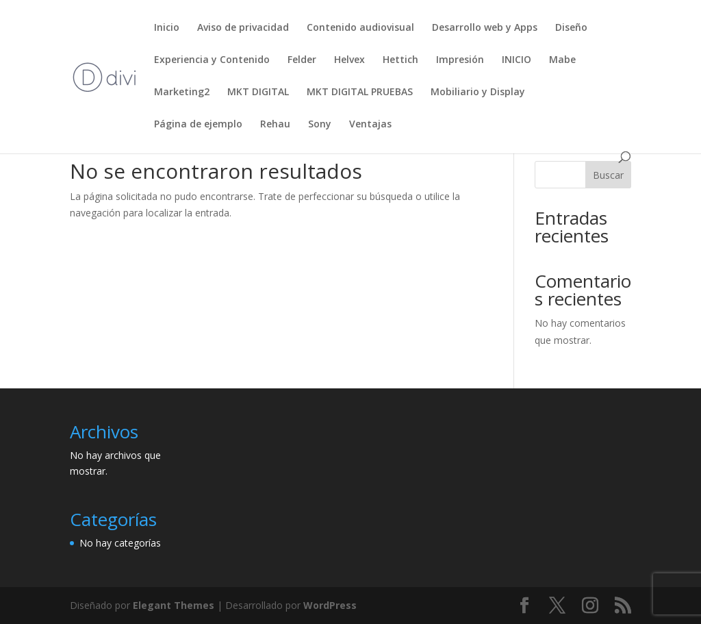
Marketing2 (181, 92)
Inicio (166, 28)
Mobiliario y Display (478, 92)
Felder (302, 60)
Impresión (460, 60)
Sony (319, 124)
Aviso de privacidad (243, 28)
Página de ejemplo (198, 124)
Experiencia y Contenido (212, 60)
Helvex (349, 60)
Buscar (608, 175)
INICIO (516, 60)
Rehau (275, 124)
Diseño (571, 28)
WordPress (330, 605)
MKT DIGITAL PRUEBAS (360, 92)
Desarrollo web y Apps (484, 28)
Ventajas (370, 124)
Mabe (562, 60)
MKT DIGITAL (258, 92)
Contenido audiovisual (360, 28)
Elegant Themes (173, 605)
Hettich (400, 60)
